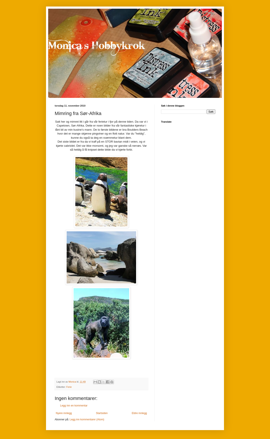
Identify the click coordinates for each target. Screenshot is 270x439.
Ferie (69, 387)
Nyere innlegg (64, 413)
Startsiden (102, 413)
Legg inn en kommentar (73, 405)
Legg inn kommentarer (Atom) (87, 419)
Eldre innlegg (139, 413)
